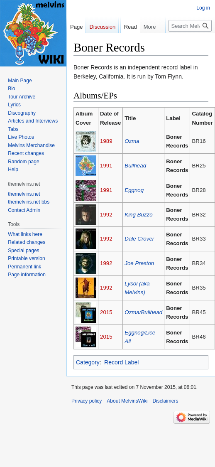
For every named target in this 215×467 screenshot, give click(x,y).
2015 (106, 312)
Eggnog (134, 190)
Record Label (121, 362)
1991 (106, 165)
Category (88, 362)
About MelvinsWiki (127, 401)
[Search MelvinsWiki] (190, 42)
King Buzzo (138, 214)
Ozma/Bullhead (143, 312)
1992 (106, 214)
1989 (106, 141)
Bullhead (135, 165)
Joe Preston (139, 263)
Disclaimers (165, 401)
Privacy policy (86, 401)
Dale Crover (139, 239)
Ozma (132, 141)
